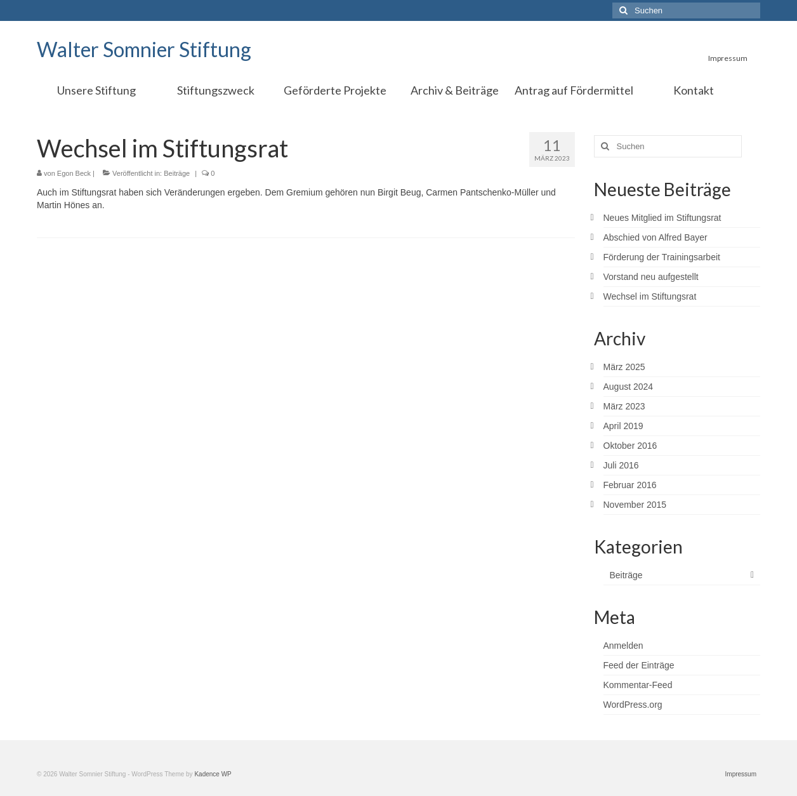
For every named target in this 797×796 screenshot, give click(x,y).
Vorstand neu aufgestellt (651, 277)
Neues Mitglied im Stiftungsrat (662, 218)
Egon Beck (74, 173)
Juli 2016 (621, 465)
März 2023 (624, 406)
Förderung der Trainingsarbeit (661, 257)
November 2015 (635, 505)
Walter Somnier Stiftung (144, 49)
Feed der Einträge (639, 665)
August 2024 (628, 386)
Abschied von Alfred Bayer (655, 237)
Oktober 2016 (630, 446)
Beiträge (177, 173)
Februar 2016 (630, 485)
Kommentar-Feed (638, 685)
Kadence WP (212, 774)
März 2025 (624, 367)
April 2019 (623, 426)
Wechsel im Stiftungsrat (650, 296)
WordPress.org (632, 705)
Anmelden (623, 645)
